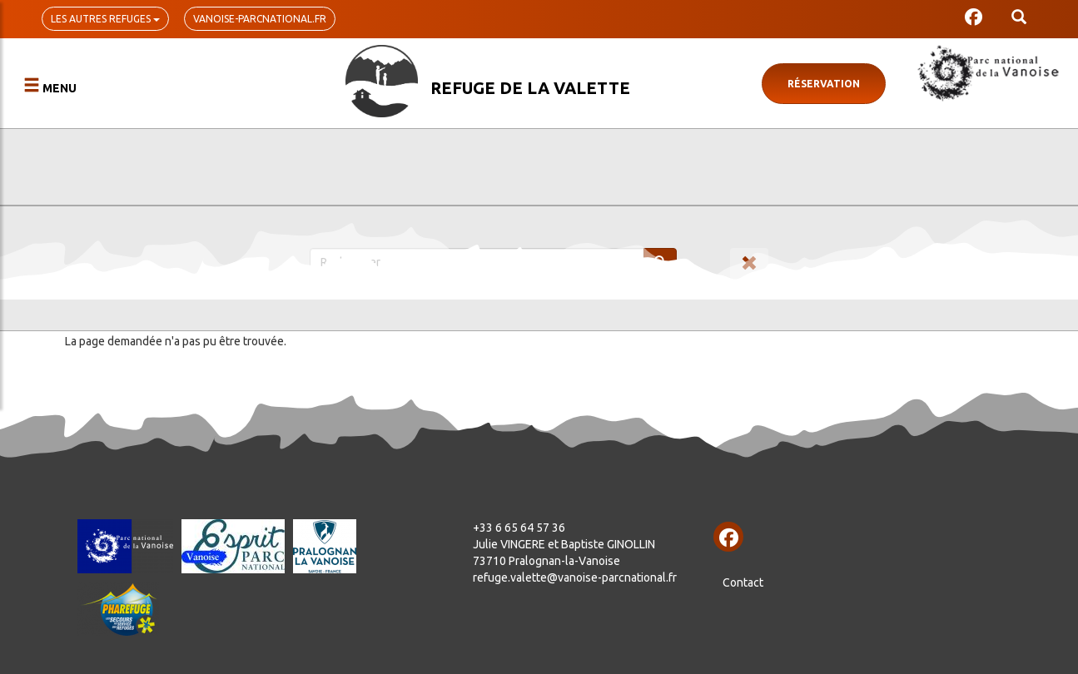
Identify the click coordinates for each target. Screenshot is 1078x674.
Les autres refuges (105, 18)
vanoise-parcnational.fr (259, 18)
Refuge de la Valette (530, 87)
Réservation (823, 83)
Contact (743, 582)
